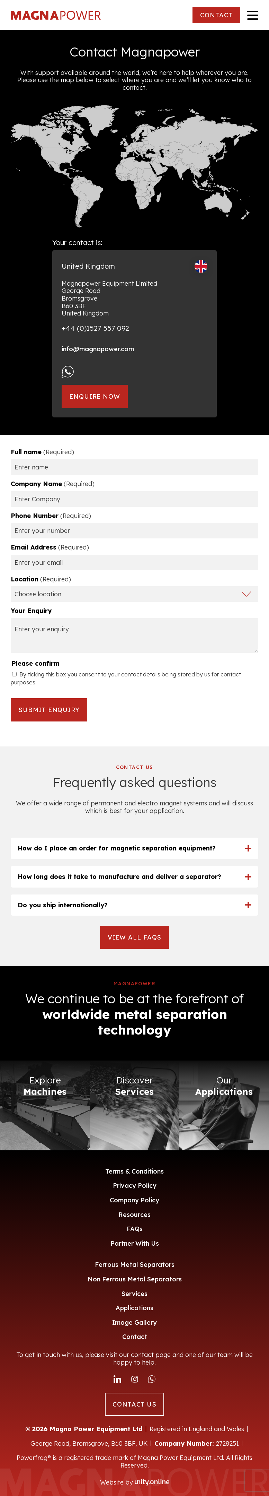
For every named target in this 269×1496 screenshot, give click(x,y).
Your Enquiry (31, 611)
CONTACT (216, 15)
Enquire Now (94, 396)
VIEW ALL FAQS (135, 937)
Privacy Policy (134, 1186)
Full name (42, 452)
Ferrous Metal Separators (134, 1265)
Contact (134, 1337)
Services (134, 1294)
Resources (134, 1215)
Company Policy (134, 1200)
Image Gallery (134, 1322)
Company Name (53, 484)
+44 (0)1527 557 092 (95, 328)
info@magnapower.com (98, 349)
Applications (134, 1308)
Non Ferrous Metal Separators (135, 1279)
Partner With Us (134, 1243)
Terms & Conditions (134, 1171)
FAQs (135, 1229)
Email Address (50, 547)
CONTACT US (134, 1404)
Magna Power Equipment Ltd (56, 15)
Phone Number (51, 516)
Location (41, 579)
